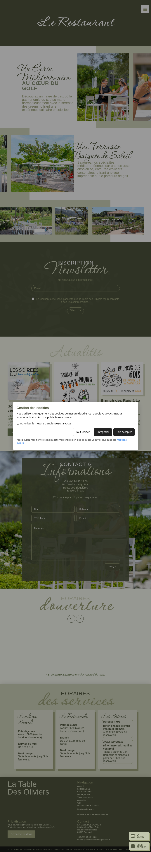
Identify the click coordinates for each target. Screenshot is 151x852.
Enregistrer (103, 432)
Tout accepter (124, 432)
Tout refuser (83, 432)
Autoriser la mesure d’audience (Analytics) (44, 423)
